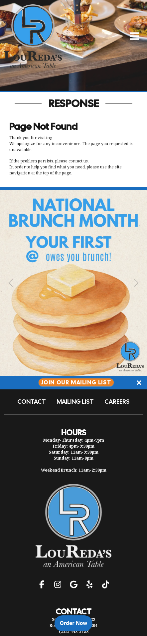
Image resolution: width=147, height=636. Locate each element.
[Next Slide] (136, 283)
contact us (78, 161)
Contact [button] (31, 402)
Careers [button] (117, 402)
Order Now (76, 622)
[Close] (139, 382)
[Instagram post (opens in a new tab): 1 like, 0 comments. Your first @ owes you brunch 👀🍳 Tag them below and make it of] (73, 374)
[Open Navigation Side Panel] (131, 36)
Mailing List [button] (75, 402)
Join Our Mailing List (76, 382)
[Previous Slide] (10, 283)
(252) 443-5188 (73, 631)
